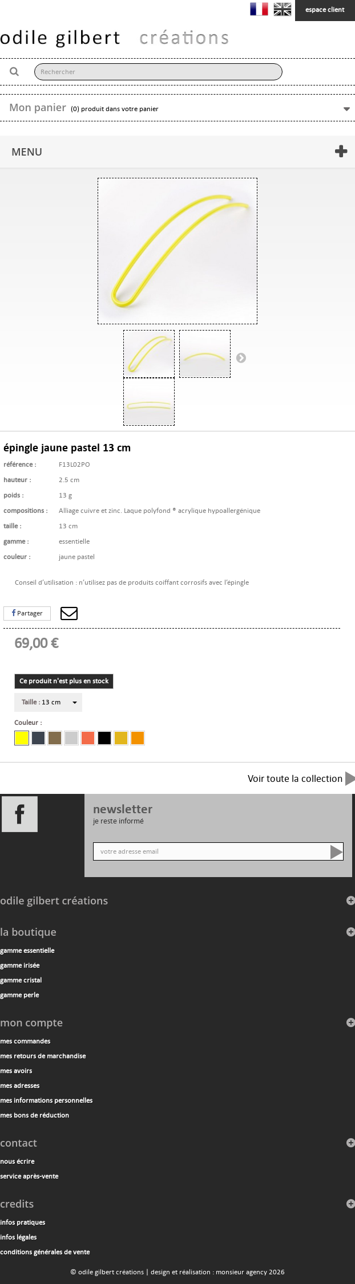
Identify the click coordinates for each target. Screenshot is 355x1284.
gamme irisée (19, 965)
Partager (27, 613)
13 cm (41, 702)
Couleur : (29, 723)
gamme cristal (21, 980)
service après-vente (29, 1176)
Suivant (241, 357)
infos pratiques (22, 1222)
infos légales (18, 1237)
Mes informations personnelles (46, 1100)
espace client (324, 10)
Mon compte (31, 1022)
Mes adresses (19, 1086)
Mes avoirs (16, 1071)
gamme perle (19, 995)
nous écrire (17, 1161)
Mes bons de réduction (34, 1115)
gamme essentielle (27, 951)
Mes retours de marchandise (43, 1056)
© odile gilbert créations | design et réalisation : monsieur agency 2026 (177, 1272)
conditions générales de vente (45, 1252)
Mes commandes (25, 1041)
